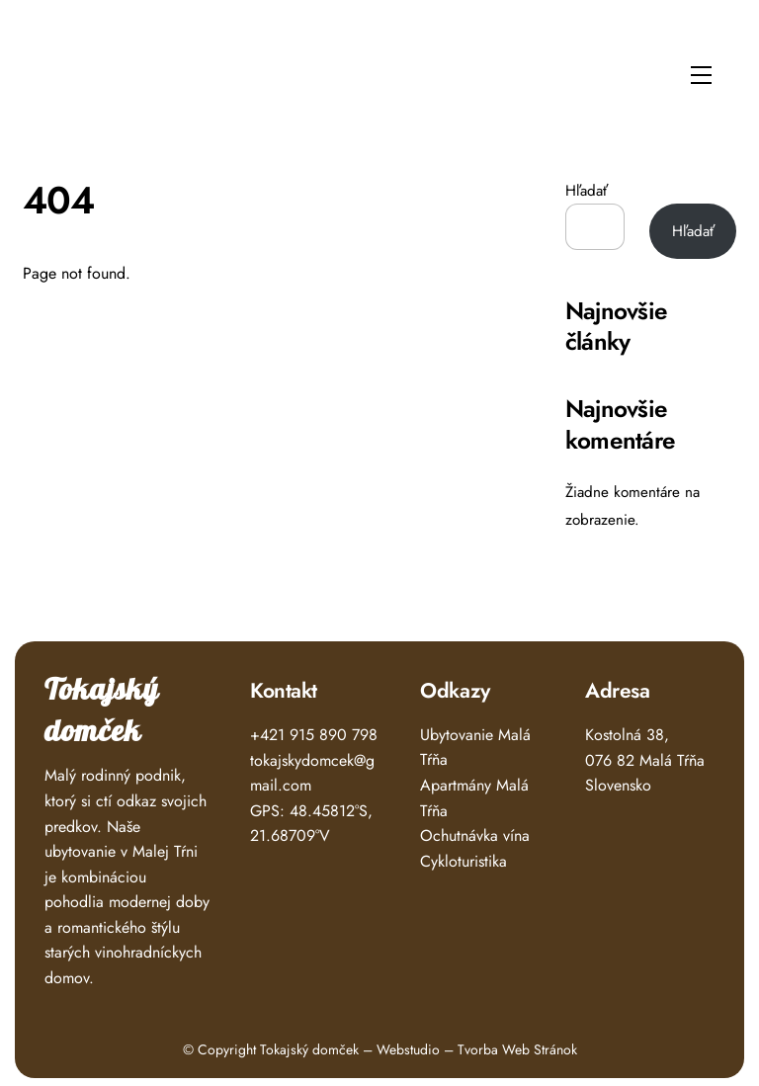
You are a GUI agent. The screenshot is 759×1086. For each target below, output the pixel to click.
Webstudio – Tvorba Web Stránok (477, 1049)
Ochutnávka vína (475, 835)
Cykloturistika (463, 861)
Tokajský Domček (86, 69)
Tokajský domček (101, 711)
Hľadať (586, 191)
